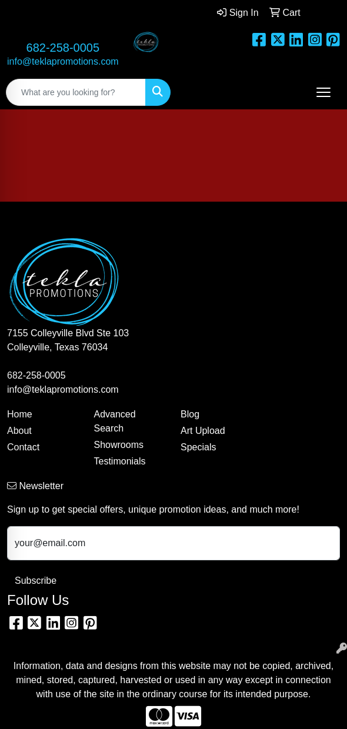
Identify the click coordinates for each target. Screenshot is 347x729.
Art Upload (203, 431)
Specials (198, 447)
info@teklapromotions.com (63, 61)
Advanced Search (115, 421)
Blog (190, 414)
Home (19, 414)
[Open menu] (323, 92)
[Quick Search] (76, 92)
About (19, 431)
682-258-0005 (63, 47)
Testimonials (120, 461)
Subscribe (35, 581)
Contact (23, 447)
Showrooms (119, 445)
